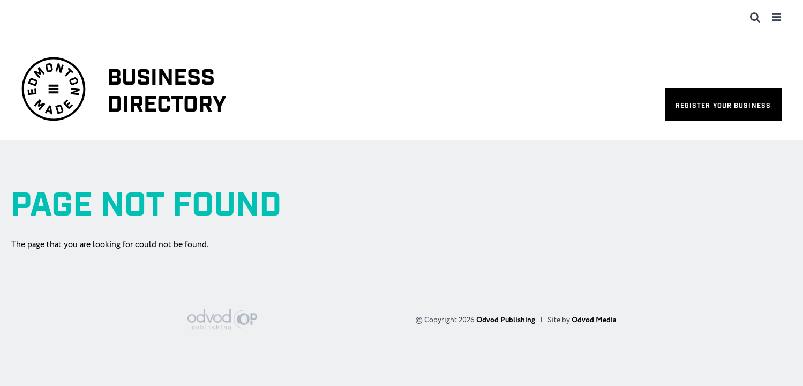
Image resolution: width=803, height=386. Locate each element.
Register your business (723, 106)
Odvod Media (594, 320)
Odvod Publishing (505, 320)
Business (167, 92)
